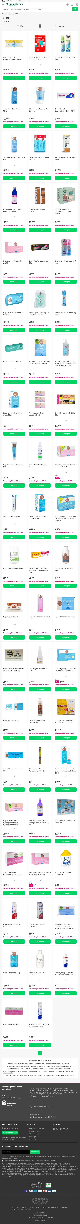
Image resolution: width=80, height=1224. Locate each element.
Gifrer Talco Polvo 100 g (15, 1069)
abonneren (35, 1152)
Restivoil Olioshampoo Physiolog (59, 1069)
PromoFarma (8, 14)
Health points (34, 1137)
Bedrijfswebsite (34, 1139)
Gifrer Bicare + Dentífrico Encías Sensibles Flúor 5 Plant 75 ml (26, 1066)
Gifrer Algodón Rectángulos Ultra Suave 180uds (21, 1075)
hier (5, 1138)
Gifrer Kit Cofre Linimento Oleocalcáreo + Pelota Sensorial (26, 1064)
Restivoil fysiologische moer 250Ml (36, 1069)
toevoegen (14, 78)
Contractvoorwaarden (40, 1216)
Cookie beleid (40, 1219)
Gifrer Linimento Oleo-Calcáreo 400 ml (59, 1066)
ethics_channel (40, 1221)
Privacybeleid (40, 1212)
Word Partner (34, 1134)
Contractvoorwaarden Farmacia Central (40, 1217)
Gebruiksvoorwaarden (40, 1214)
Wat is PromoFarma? (36, 1128)
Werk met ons (34, 1131)
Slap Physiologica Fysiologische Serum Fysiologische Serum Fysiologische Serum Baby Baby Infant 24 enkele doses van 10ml (38, 1072)
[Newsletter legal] (3, 1160)
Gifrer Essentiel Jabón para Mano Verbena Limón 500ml (56, 1075)
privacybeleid (15, 1160)
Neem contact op (10, 1133)
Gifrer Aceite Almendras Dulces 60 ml (58, 1064)
